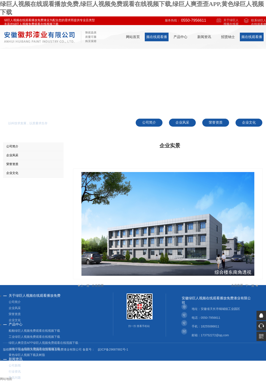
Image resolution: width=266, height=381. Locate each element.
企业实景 (98, 285)
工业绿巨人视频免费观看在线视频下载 (34, 336)
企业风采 (15, 308)
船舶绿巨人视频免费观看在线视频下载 (34, 330)
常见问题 (15, 377)
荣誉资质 (15, 314)
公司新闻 (15, 365)
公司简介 (15, 302)
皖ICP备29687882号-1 (113, 349)
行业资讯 (15, 371)
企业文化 (15, 320)
